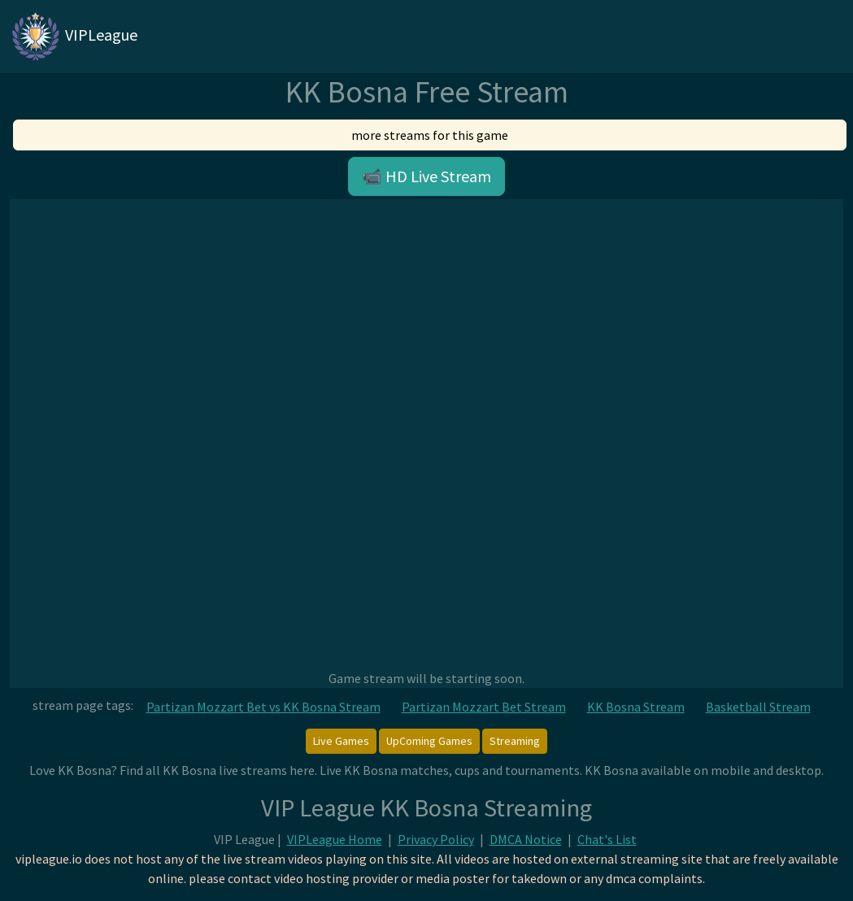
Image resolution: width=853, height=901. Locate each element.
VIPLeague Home (334, 839)
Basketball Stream (758, 707)
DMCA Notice (526, 839)
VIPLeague (73, 37)
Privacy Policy (436, 839)
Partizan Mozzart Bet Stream (484, 707)
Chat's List (607, 839)
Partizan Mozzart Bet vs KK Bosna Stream (263, 707)
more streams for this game (429, 135)
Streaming (515, 740)
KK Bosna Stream (636, 707)
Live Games (341, 740)
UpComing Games (429, 740)
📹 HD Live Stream (426, 176)
